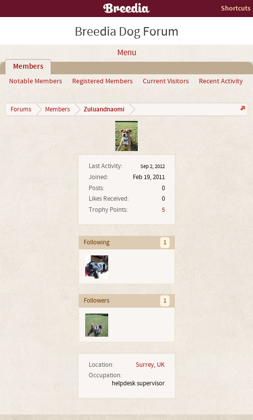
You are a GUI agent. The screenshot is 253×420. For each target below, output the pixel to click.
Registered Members (102, 81)
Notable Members (35, 81)
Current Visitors (166, 81)
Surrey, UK (150, 365)
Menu (126, 52)
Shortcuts (235, 8)
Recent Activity (221, 81)
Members (28, 67)
